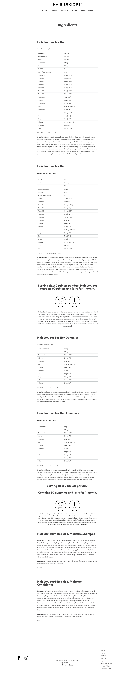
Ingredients (104, 661)
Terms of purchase (106, 663)
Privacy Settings (67, 665)
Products (64, 11)
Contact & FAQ (87, 11)
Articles (74, 11)
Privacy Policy (105, 666)
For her (45, 11)
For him (54, 11)
